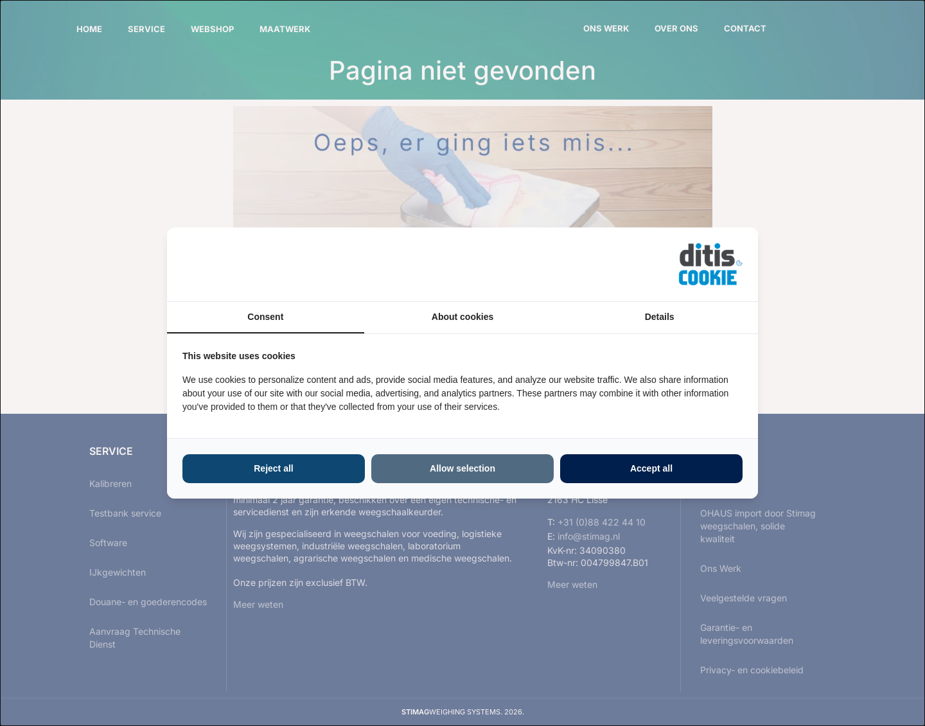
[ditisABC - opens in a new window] (710, 264)
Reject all (273, 468)
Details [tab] (659, 317)
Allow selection (462, 468)
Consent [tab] (265, 317)
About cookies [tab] (462, 317)
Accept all (651, 468)
